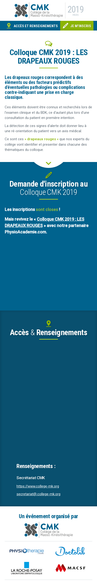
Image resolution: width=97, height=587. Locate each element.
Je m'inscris (80, 26)
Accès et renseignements (36, 26)
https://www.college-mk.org (38, 486)
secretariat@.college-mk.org (38, 494)
